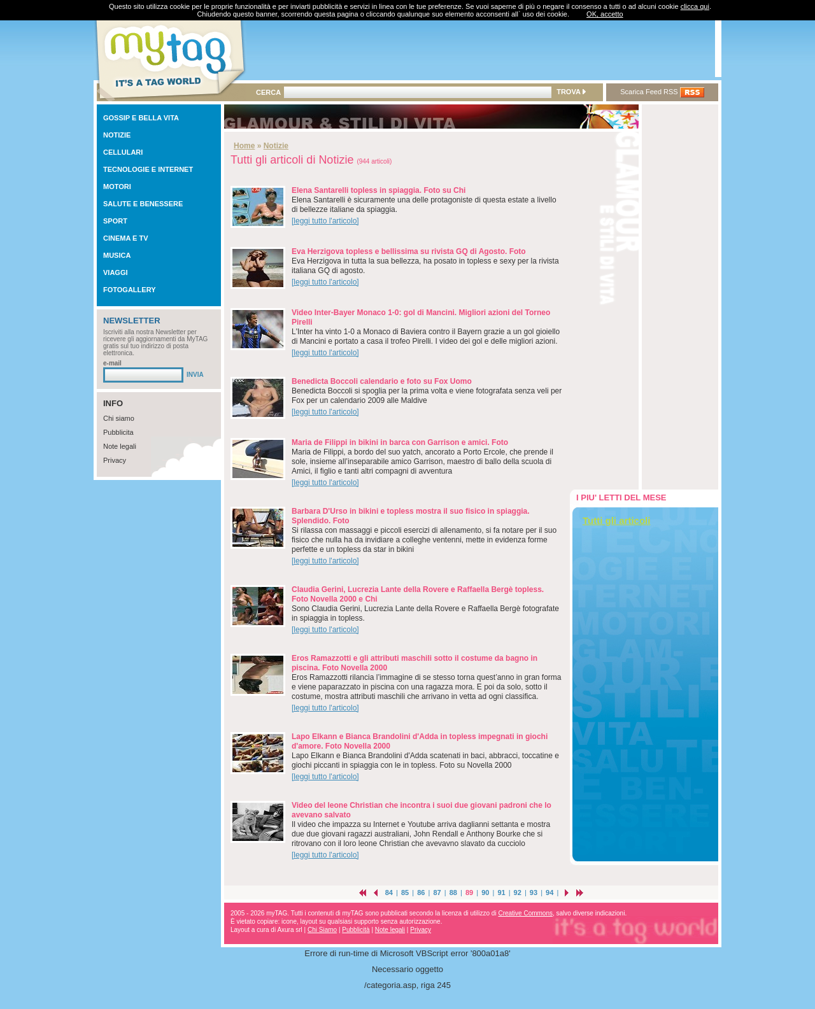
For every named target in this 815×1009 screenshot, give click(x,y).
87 (437, 892)
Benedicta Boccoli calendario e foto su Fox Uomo (382, 381)
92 (517, 892)
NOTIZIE (117, 135)
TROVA (570, 91)
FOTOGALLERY (129, 289)
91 (501, 892)
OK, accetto (604, 14)
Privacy (114, 460)
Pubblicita (118, 432)
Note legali (119, 446)
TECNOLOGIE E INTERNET (148, 169)
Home (244, 145)
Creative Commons (525, 913)
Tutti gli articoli (616, 520)
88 (453, 892)
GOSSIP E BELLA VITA (141, 118)
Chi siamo (118, 418)
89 (469, 892)
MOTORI (117, 186)
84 (389, 892)
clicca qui (695, 6)
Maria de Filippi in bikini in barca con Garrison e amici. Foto (400, 442)
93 (533, 892)
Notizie (276, 145)
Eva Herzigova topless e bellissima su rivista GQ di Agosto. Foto (409, 251)
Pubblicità (355, 929)
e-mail (112, 363)
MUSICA (117, 255)
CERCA (268, 92)
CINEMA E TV (125, 238)
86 (421, 892)
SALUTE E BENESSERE (143, 204)
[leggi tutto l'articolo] (325, 220)
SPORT (115, 221)
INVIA (195, 374)
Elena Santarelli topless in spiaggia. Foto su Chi (378, 190)
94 (549, 892)
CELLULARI (123, 152)
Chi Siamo (322, 929)
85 (405, 892)
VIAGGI (115, 272)
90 (485, 892)
